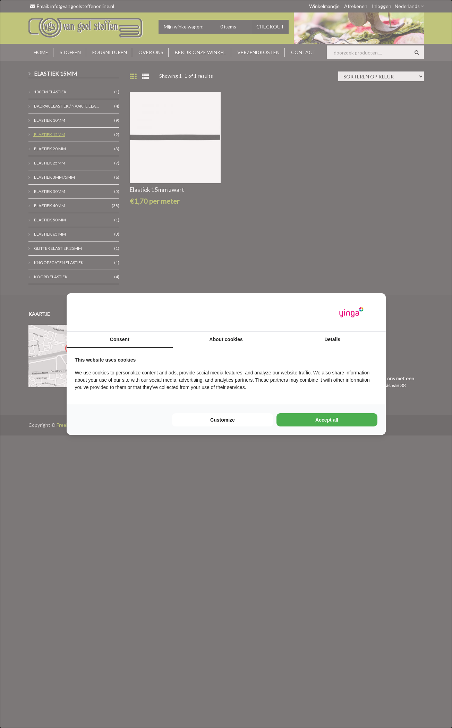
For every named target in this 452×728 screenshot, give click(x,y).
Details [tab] (332, 339)
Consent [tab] (119, 339)
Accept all (326, 420)
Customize (222, 420)
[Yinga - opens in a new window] (351, 312)
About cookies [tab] (225, 339)
